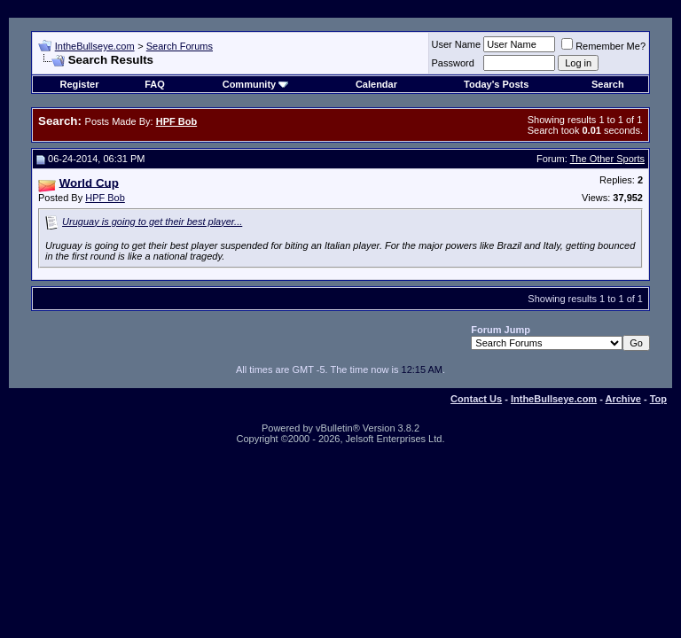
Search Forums (179, 46)
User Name (456, 44)
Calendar (376, 84)
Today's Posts (496, 84)
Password (453, 63)
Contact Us (476, 398)
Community (256, 84)
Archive (623, 398)
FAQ (155, 84)
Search (607, 84)
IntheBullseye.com (95, 46)
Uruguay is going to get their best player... (152, 221)
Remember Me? (603, 46)
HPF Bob (105, 197)
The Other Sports (607, 158)
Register (78, 84)
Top (658, 398)
